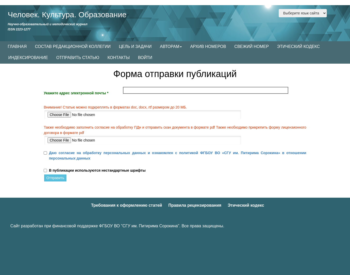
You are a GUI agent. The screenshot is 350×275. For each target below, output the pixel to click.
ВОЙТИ (145, 57)
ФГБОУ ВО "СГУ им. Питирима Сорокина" (139, 226)
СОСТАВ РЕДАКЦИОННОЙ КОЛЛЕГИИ (73, 46)
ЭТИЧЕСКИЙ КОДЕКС (298, 46)
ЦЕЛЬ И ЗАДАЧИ (135, 46)
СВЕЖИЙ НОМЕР (251, 46)
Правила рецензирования (194, 205)
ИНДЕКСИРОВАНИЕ (28, 57)
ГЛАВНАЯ (17, 46)
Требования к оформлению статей (126, 205)
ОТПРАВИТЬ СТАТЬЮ (77, 57)
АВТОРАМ (171, 46)
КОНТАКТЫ (118, 57)
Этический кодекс (246, 205)
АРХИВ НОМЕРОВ (208, 46)
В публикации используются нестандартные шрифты (97, 170)
